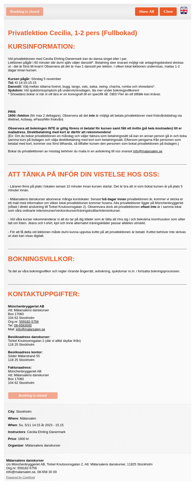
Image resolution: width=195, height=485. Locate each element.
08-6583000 (22, 325)
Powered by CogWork (20, 477)
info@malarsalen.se (147, 151)
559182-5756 (29, 322)
